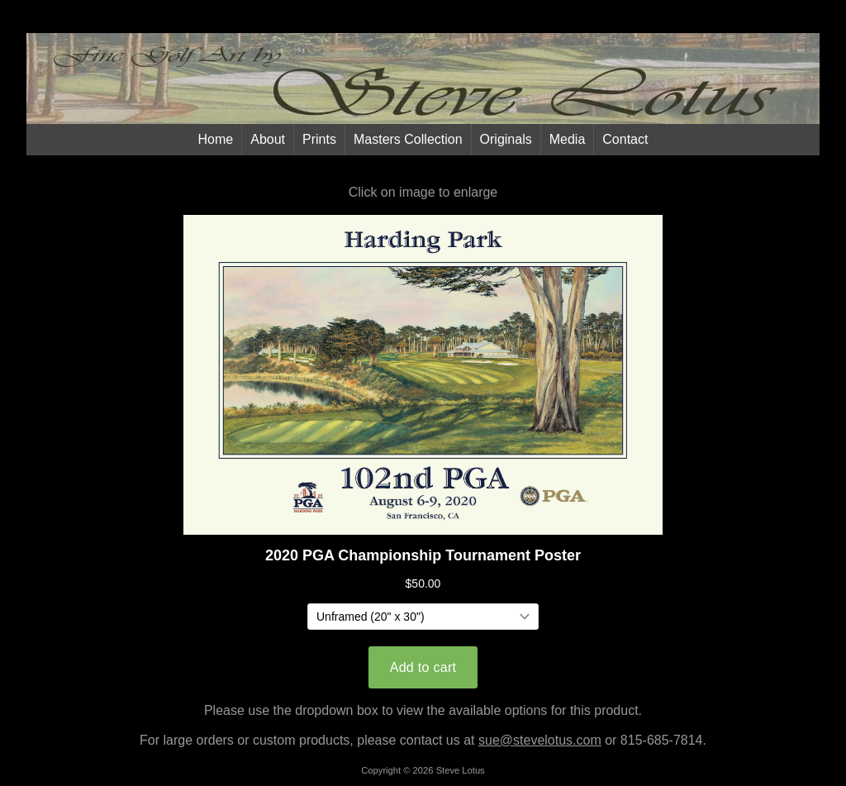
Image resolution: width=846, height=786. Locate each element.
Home (216, 139)
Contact (625, 139)
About (267, 139)
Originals (506, 139)
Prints (319, 139)
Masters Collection (408, 139)
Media (567, 139)
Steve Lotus (460, 770)
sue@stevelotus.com (539, 740)
